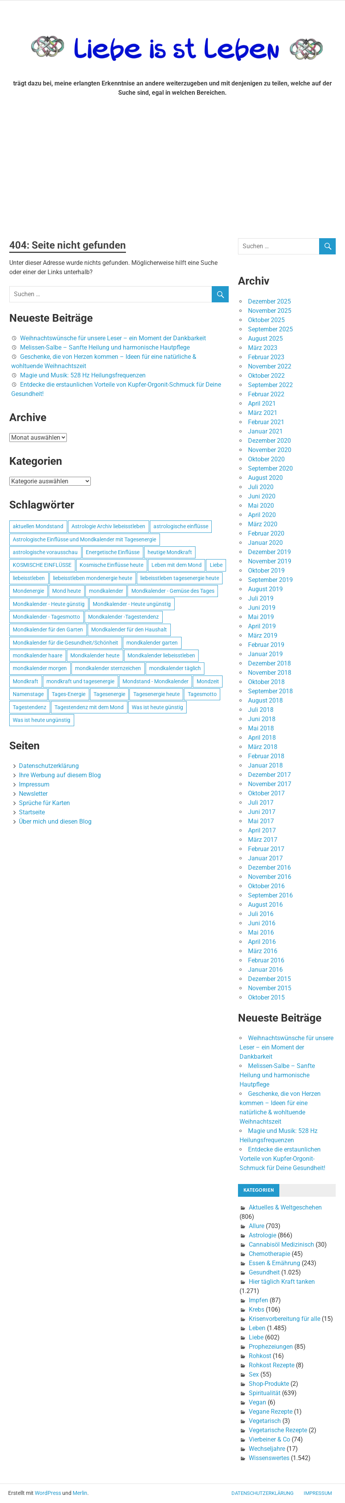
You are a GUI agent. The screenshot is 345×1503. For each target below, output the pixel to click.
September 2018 (270, 691)
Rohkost (260, 1356)
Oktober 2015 (266, 997)
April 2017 (262, 830)
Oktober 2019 (266, 570)
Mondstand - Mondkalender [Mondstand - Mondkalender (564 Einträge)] (155, 681)
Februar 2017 (266, 849)
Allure (256, 1226)
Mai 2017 (261, 821)
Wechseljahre (267, 1448)
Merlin (80, 1493)
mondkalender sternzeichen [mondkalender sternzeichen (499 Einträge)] (108, 668)
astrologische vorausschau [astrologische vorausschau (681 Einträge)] (45, 552)
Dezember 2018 (269, 663)
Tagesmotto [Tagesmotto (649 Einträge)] (202, 694)
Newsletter (33, 793)
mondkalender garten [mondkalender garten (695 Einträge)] (152, 643)
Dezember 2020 (269, 440)
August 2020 (265, 477)
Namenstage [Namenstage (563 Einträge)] (28, 694)
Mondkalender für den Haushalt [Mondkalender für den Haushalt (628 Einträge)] (129, 629)
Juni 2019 (261, 607)
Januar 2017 (265, 858)
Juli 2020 (261, 487)
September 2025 (270, 329)
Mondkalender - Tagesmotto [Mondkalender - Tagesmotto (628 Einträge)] (46, 617)
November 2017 (269, 784)
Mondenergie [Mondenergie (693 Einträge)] (28, 591)
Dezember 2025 (269, 301)
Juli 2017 (261, 802)
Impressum (34, 784)
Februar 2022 (266, 394)
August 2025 (265, 338)
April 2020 (262, 515)
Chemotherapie (269, 1253)
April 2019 (262, 626)
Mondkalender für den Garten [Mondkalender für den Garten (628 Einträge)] (48, 629)
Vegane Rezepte (270, 1411)
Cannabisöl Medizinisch (281, 1244)
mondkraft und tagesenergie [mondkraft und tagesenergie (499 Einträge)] (80, 681)
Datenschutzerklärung (49, 765)
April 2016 (262, 941)
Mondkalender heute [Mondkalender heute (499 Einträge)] (94, 655)
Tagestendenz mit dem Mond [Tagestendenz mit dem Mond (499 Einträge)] (89, 707)
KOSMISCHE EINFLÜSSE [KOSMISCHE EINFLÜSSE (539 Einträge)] (42, 565)
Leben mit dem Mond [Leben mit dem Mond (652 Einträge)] (176, 565)
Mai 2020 (261, 505)
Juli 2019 (261, 598)
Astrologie (262, 1235)
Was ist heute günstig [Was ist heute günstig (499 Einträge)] (157, 707)
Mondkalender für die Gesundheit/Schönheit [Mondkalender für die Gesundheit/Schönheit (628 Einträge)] (65, 643)
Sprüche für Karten (44, 803)
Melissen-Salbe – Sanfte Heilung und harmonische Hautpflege (105, 347)
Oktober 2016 (266, 886)
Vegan (257, 1402)
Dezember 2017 (269, 774)
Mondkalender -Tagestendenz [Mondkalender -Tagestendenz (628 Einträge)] (123, 617)
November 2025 (269, 310)
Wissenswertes (269, 1458)
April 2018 (262, 737)
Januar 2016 (265, 969)
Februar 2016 (266, 960)
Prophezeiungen (271, 1346)
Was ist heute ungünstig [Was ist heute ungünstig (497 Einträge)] (41, 720)
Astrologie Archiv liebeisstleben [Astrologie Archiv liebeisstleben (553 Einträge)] (108, 526)
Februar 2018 (266, 756)
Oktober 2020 (266, 459)
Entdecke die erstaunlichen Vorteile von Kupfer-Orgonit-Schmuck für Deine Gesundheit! (282, 1159)
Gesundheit (264, 1272)
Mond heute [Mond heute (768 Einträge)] (66, 591)
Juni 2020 (261, 496)
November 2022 (269, 366)
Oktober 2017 (266, 793)
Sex (254, 1374)
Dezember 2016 (269, 867)
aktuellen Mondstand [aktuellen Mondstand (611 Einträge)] (38, 526)
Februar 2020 (266, 533)
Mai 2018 (261, 728)
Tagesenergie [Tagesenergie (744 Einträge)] (109, 694)
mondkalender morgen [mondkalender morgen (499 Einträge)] (40, 668)
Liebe (256, 1337)
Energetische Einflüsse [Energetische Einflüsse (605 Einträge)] (112, 552)
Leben (257, 1328)
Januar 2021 (265, 431)
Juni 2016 (261, 923)
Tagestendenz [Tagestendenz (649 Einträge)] (29, 707)
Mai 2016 (261, 932)
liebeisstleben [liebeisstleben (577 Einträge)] (29, 578)
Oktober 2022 (266, 375)
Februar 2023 (266, 357)
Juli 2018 (261, 709)
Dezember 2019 (269, 552)
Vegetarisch (265, 1421)
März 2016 (262, 951)
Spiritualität (264, 1393)
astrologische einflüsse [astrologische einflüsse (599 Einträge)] (180, 526)
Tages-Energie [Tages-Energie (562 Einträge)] (68, 694)
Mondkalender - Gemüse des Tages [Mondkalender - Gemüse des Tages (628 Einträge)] (172, 591)
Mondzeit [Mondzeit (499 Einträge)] (208, 681)
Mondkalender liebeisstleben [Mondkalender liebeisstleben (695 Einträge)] (161, 655)
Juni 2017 (261, 811)
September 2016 (270, 895)
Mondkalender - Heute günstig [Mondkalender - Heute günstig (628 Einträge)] (49, 604)
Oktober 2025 (266, 320)
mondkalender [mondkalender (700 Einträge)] (106, 591)
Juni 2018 (261, 719)
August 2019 (265, 589)
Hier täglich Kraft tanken (282, 1281)
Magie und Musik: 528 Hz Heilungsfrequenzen (83, 375)
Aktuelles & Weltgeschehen (285, 1207)
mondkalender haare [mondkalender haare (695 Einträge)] (37, 655)
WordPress (48, 1493)
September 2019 (270, 579)
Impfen (258, 1300)
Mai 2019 (261, 617)
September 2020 (270, 468)
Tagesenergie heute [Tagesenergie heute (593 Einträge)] (156, 694)
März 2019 (262, 635)
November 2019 (269, 561)
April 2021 (262, 403)
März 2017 (262, 839)
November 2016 (269, 876)
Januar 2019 (265, 654)
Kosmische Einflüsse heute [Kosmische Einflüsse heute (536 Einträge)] (111, 565)
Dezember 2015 (269, 979)
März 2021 (262, 412)
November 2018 (269, 672)
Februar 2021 (266, 422)
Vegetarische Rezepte (278, 1430)
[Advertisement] (172, 171)
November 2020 (269, 450)
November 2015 (269, 988)
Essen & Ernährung (274, 1263)
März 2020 (262, 524)
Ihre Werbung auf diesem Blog (60, 775)
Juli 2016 (261, 914)
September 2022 (270, 385)
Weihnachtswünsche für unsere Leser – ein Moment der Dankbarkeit (113, 338)
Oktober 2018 (266, 682)
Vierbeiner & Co (269, 1439)
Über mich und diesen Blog (55, 821)
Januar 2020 (265, 542)
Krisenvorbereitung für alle (284, 1318)
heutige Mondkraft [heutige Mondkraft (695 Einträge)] (170, 552)
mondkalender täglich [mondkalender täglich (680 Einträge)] (175, 668)
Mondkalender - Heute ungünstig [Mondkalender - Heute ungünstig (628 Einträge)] (132, 604)
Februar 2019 (266, 644)
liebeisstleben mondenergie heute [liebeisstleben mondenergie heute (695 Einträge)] (92, 578)
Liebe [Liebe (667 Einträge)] (216, 565)
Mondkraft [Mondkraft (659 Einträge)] (25, 681)
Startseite (32, 812)
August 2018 (265, 700)
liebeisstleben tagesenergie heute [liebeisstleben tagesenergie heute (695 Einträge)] (179, 578)
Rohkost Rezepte (271, 1365)
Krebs (256, 1309)
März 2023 (262, 347)
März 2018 (262, 747)
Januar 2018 (265, 765)
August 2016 (265, 904)
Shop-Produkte (269, 1383)
